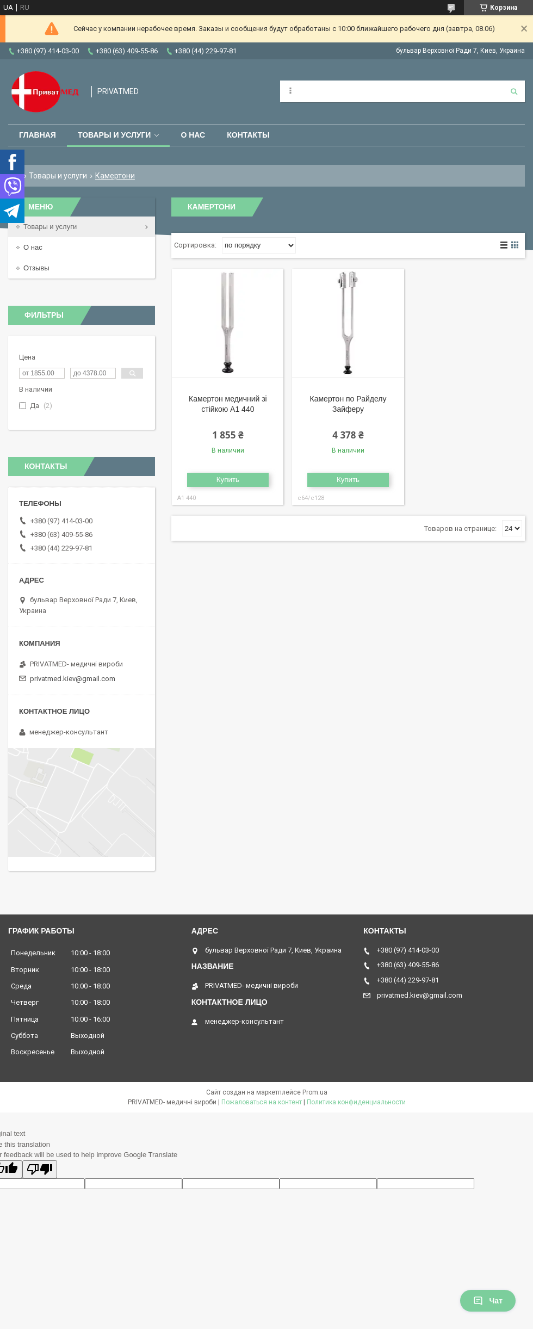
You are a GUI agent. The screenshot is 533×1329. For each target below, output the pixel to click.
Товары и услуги (114, 135)
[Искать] (514, 91)
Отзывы (36, 268)
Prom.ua (314, 1092)
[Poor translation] (39, 1169)
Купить (227, 479)
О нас (193, 135)
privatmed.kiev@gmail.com (72, 679)
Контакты (248, 135)
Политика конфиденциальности (356, 1102)
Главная (37, 135)
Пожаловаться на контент (261, 1102)
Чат (488, 1301)
